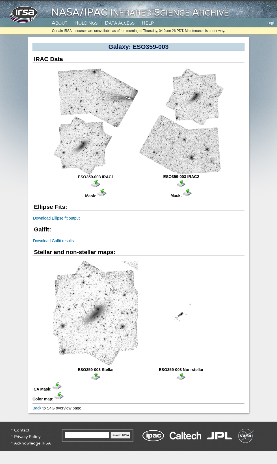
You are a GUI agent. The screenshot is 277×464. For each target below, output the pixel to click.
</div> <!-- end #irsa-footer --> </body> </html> (138, 443)
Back (37, 408)
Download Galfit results (53, 240)
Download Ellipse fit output (56, 218)
